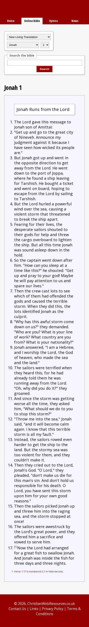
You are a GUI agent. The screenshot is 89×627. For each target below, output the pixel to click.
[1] (15, 547)
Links (34, 608)
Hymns (53, 21)
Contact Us (17, 608)
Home (10, 21)
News (74, 21)
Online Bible (32, 21)
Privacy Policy (52, 608)
